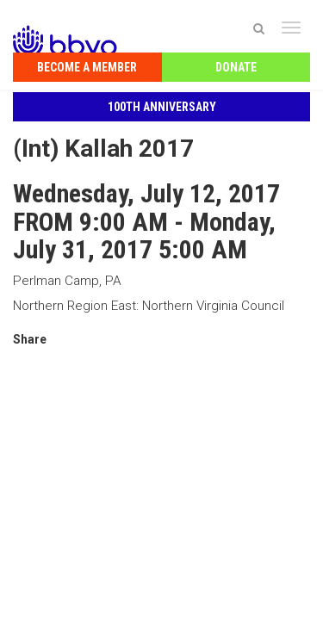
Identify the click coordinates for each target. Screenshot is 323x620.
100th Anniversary (162, 107)
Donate (236, 67)
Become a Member (87, 67)
